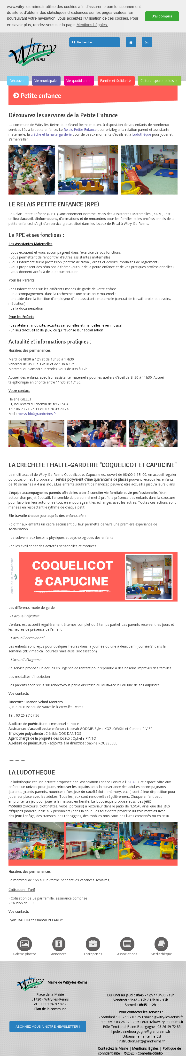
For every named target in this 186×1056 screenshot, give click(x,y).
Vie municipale (45, 80)
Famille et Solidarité (115, 80)
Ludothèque (141, 134)
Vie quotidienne (78, 80)
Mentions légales (145, 1048)
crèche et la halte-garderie (51, 134)
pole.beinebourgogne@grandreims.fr (141, 1031)
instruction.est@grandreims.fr (142, 1041)
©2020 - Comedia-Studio (143, 1053)
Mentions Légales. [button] (92, 25)
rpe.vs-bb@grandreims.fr (37, 413)
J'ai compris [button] (162, 16)
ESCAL (131, 781)
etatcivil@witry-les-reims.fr (162, 1021)
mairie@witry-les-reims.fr (163, 1016)
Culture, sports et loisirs (159, 80)
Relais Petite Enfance (80, 129)
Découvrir (17, 80)
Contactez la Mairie (113, 1048)
